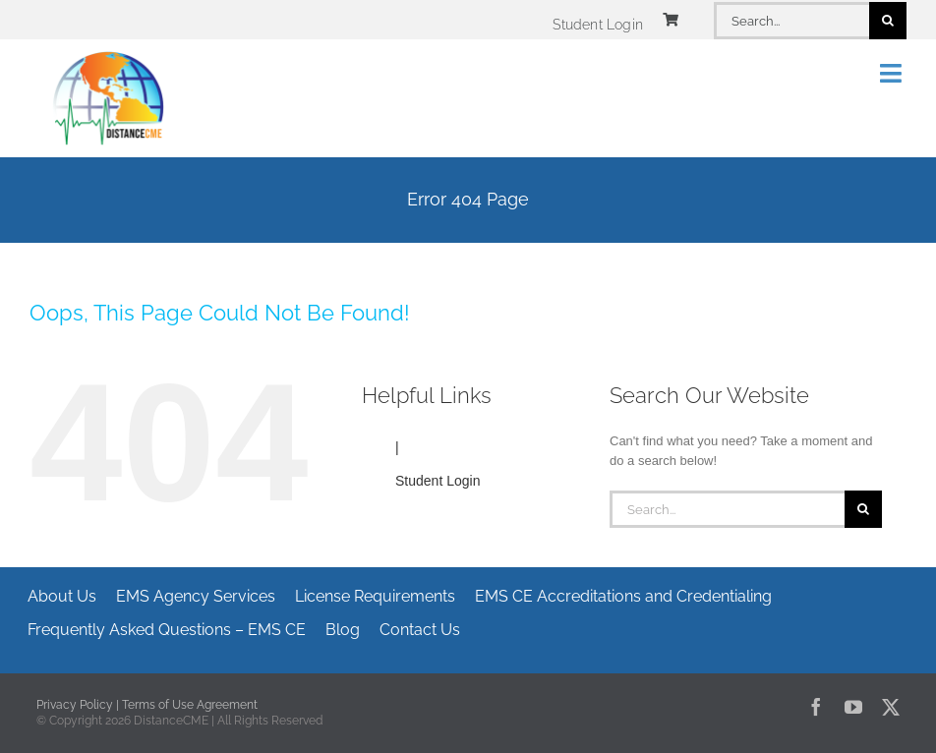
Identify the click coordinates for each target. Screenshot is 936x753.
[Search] (888, 20)
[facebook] (816, 707)
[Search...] (791, 20)
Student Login (437, 481)
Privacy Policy (74, 705)
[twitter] (891, 707)
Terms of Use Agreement (190, 705)
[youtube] (853, 707)
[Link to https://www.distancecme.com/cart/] (670, 20)
